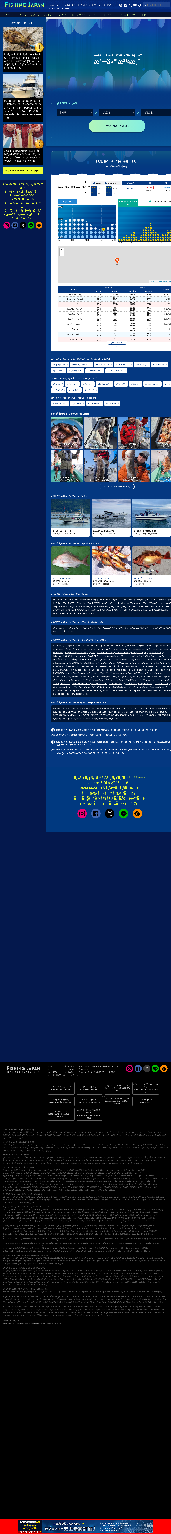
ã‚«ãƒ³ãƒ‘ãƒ (73, 715)
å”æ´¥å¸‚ (83, 1276)
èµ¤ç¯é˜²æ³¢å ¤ (121, 659)
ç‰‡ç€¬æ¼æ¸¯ (97, 1312)
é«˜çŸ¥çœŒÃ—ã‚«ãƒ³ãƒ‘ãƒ (31, 1243)
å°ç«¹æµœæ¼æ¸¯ (119, 673)
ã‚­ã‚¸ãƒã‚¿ (113, 719)
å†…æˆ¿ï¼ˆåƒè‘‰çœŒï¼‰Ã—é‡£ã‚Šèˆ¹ (18, 1179)
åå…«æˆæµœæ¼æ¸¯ (126, 666)
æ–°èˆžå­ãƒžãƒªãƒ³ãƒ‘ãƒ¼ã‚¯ (135, 1296)
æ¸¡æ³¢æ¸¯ (158, 656)
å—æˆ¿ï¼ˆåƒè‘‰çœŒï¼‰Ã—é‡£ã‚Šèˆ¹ (96, 1176)
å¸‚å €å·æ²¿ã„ (9, 1163)
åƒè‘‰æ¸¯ (51, 1312)
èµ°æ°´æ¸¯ (37, 1160)
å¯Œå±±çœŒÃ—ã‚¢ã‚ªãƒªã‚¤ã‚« (72, 1218)
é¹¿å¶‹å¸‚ (52, 1145)
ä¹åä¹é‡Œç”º (76, 1271)
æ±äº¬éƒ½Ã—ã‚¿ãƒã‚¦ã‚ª (66, 1215)
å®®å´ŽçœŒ (59, 613)
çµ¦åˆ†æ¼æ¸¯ (125, 670)
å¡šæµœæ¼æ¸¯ (77, 690)
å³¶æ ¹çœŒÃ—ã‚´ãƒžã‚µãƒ (148, 1231)
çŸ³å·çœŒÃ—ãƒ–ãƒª (128, 1218)
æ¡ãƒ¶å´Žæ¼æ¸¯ (139, 673)
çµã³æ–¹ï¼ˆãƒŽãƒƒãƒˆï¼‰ (100, 15)
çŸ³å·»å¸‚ (57, 384)
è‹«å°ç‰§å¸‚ (104, 1282)
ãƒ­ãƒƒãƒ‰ (143, 15)
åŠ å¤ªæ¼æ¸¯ (117, 1292)
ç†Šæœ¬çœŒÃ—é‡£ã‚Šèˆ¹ (68, 1187)
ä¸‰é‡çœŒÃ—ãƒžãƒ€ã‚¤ (68, 1226)
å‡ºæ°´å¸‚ (20, 1285)
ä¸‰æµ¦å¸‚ (33, 1145)
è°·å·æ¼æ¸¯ (115, 683)
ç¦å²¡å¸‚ (32, 1148)
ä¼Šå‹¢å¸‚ (68, 1276)
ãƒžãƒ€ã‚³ (144, 708)
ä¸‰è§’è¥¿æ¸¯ (113, 1310)
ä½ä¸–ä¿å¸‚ (59, 1276)
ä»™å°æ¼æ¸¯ (91, 646)
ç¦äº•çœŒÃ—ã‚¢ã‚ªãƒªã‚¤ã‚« (74, 1221)
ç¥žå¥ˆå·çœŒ (58, 1132)
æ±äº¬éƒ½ (151, 599)
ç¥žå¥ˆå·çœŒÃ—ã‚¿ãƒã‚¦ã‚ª (147, 1215)
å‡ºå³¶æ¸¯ (76, 663)
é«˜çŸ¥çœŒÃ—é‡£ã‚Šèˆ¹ (49, 1187)
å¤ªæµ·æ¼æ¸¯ (76, 1163)
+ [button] (61, 250)
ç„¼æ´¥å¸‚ (40, 1279)
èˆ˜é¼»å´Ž (139, 677)
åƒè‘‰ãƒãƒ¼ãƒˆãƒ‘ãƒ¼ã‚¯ (24, 1312)
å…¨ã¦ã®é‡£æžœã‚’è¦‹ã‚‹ (117, 486)
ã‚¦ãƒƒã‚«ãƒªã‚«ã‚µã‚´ (109, 715)
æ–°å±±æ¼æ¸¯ (142, 663)
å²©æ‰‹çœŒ (59, 403)
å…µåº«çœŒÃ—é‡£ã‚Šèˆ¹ (71, 1181)
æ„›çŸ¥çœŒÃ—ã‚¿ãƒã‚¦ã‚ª (31, 1226)
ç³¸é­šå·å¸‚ (67, 1282)
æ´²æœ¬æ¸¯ (122, 1310)
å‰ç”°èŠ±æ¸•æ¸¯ (139, 652)
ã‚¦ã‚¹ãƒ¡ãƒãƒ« (59, 712)
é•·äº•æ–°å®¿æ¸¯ (138, 1160)
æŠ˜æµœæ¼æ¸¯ (138, 690)
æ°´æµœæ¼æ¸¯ (95, 690)
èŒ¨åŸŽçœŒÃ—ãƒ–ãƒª (69, 1212)
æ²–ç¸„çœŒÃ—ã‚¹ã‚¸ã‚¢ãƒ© (101, 1251)
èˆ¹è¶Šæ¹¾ (58, 666)
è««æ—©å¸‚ (43, 1285)
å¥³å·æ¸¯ (120, 646)
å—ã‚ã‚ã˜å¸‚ (9, 1285)
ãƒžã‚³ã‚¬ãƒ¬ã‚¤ (91, 708)
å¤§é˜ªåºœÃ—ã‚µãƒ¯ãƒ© (46, 1228)
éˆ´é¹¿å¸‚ (47, 1279)
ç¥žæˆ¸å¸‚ (159, 1271)
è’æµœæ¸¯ (58, 649)
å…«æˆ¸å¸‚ (94, 1279)
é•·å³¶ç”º (107, 1273)
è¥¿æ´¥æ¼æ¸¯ (137, 1163)
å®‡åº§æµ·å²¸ (59, 364)
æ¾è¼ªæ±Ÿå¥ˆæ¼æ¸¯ (63, 1160)
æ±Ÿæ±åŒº (80, 1148)
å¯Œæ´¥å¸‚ (112, 1145)
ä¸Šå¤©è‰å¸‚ (118, 1276)
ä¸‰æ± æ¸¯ (103, 1296)
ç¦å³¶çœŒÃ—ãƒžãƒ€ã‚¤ (139, 1210)
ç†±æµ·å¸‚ (88, 1148)
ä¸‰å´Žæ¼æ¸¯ (40, 1312)
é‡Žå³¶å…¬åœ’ (33, 1296)
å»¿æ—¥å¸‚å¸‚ (15, 1282)
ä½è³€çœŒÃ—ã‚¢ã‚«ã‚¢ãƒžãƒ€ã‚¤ (15, 1248)
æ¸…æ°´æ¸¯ (87, 1296)
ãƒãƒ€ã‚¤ (161, 712)
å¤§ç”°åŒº (137, 1148)
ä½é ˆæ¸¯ (152, 659)
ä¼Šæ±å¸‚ (153, 1145)
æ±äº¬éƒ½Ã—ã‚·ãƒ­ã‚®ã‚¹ (86, 1215)
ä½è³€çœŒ (121, 610)
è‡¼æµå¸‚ (14, 1279)
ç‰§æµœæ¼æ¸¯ (80, 694)
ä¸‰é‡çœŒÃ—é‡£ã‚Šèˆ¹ (69, 1184)
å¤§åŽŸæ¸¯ (16, 1158)
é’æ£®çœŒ (72, 599)
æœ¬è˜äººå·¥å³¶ (28, 1315)
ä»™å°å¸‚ (87, 384)
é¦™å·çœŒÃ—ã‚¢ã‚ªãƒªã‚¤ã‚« (103, 1239)
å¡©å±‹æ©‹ (58, 371)
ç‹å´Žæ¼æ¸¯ (141, 670)
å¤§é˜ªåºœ (58, 606)
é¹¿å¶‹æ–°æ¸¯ (133, 1158)
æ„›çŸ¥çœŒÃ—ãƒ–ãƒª (146, 1221)
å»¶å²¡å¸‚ (6, 1273)
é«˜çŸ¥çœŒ (58, 610)
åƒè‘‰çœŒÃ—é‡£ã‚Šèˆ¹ (100, 1179)
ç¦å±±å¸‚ (122, 1273)
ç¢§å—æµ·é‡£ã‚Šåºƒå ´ (127, 1299)
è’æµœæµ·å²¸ (129, 656)
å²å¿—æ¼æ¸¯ (9, 1160)
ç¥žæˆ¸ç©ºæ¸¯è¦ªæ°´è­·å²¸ (43, 1310)
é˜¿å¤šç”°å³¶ (75, 371)
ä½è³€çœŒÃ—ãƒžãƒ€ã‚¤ (38, 1248)
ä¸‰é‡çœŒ (159, 1132)
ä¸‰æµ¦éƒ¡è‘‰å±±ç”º (17, 1151)
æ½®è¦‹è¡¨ (66, 8)
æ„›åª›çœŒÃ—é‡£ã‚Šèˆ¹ (30, 1187)
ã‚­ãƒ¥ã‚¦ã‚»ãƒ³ (125, 715)
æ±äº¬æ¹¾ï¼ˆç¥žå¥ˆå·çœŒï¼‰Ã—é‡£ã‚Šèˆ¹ (123, 1173)
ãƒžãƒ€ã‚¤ (72, 712)
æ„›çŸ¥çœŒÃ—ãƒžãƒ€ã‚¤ (12, 1226)
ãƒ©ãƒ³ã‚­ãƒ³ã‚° (70, 5)
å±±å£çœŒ (138, 606)
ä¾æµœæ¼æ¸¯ (61, 694)
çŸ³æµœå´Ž (70, 666)
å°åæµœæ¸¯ (130, 1292)
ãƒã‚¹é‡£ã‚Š (60, 15)
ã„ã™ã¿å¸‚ (42, 1145)
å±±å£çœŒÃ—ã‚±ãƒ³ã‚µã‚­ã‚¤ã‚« (120, 1234)
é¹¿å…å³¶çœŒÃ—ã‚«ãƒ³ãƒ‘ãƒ (58, 1251)
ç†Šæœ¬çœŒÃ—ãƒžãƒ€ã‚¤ (118, 1248)
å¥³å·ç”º (120, 384)
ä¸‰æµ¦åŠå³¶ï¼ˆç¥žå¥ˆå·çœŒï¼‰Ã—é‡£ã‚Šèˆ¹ (21, 1173)
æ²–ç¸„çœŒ (88, 613)
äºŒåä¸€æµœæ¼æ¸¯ (116, 690)
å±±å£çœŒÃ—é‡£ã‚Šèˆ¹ (128, 1184)
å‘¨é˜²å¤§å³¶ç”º (23, 1271)
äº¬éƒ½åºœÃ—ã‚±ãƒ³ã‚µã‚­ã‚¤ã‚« (109, 1226)
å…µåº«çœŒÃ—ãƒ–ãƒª (64, 1228)
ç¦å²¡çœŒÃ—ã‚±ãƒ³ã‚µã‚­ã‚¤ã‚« (127, 1243)
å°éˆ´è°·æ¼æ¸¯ (115, 371)
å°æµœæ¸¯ (91, 649)
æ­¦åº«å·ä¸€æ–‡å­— (154, 1307)
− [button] (61, 254)
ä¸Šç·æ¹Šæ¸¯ (143, 1158)
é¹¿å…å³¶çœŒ (74, 613)
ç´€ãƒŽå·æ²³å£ (72, 1315)
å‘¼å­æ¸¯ (12, 1302)
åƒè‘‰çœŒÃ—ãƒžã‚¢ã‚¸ (30, 1215)
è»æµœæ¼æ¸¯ (104, 666)
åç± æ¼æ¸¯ (125, 677)
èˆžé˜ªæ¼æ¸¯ (73, 1292)
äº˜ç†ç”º (71, 384)
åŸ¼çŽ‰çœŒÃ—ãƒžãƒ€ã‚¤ (129, 1212)
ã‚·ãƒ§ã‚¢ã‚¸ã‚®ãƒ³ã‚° (77, 15)
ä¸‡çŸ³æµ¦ (73, 659)
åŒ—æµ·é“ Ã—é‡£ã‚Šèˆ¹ (109, 1184)
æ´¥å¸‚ (147, 1273)
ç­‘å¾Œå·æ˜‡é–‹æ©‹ (106, 1307)
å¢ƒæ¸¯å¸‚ (48, 1151)
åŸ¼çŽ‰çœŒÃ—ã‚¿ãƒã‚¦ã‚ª (108, 1212)
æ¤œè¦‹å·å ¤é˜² (73, 1302)
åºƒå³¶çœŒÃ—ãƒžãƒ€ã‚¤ (63, 1234)
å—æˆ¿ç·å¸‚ (92, 1145)
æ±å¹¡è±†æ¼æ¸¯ (140, 1307)
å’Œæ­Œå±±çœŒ (86, 606)
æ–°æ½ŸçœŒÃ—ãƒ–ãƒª (32, 1218)
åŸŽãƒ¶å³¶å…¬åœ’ (146, 1310)
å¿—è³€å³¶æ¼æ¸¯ (93, 1315)
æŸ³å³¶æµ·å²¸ (159, 364)
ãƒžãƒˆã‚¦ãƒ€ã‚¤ (60, 715)
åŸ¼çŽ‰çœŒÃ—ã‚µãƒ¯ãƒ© (88, 1212)
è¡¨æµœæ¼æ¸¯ (145, 683)
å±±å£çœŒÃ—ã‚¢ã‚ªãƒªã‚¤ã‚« (143, 1234)
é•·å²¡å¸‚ (27, 1151)
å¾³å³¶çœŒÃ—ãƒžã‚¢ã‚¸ (48, 1239)
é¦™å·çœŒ (71, 610)
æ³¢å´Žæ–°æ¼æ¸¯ (100, 1299)
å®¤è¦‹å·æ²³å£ (58, 1310)
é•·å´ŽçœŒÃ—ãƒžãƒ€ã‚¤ (57, 1248)
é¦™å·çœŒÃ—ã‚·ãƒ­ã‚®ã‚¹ (124, 1239)
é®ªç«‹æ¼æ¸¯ (155, 690)
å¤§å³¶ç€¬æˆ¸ (95, 656)
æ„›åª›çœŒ (96, 610)
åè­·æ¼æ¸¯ (8, 1307)
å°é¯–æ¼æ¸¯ (162, 683)
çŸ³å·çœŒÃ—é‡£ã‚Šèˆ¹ (107, 1190)
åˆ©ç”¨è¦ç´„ (84, 1069)
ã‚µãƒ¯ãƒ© (85, 715)
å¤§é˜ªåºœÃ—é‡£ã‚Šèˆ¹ (148, 1181)
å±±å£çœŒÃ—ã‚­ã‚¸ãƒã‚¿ (12, 1239)
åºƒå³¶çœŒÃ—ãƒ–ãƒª (80, 1234)
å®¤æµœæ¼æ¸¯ (61, 663)
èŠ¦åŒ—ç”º (91, 1276)
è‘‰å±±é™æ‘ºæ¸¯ (54, 1163)
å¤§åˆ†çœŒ (161, 610)
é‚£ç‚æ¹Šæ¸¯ (41, 1163)
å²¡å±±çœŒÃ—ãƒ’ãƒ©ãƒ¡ (45, 1234)
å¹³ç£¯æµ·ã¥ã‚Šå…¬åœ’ (126, 1302)
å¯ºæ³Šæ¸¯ (85, 1160)
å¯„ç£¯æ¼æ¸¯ (104, 659)
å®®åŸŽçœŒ (112, 599)
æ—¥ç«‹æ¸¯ (103, 1302)
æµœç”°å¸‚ (128, 1276)
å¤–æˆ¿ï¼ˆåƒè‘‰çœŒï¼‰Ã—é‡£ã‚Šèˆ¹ (90, 1173)
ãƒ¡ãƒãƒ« (114, 708)
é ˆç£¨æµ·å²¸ (77, 1296)
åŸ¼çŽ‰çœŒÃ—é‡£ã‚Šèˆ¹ (149, 1184)
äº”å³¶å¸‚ (76, 1276)
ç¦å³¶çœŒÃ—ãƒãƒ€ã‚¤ (12, 1212)
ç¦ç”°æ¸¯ (42, 1296)
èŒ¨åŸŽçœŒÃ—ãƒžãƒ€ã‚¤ (31, 1212)
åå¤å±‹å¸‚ (31, 1273)
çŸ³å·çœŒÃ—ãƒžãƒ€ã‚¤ (12, 1221)
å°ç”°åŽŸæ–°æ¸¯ (88, 1158)
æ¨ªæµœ (96, 1292)
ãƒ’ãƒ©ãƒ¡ (57, 708)
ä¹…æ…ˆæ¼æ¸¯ (75, 1158)
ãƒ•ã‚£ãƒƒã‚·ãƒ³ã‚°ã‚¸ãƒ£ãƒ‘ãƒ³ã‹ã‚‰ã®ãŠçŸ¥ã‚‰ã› (100, 1066)
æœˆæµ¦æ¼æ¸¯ (108, 663)
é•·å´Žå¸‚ (32, 1271)
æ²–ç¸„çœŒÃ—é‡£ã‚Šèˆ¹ (12, 1184)
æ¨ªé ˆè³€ (77, 1307)
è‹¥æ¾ (6, 1302)
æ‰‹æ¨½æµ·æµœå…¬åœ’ (104, 677)
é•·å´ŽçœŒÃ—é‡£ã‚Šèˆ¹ (128, 1187)
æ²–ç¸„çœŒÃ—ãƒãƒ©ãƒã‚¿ (140, 1251)
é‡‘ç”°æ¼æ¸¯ (108, 1160)
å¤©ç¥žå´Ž (112, 1302)
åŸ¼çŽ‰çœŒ (69, 1132)
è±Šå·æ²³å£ (158, 1302)
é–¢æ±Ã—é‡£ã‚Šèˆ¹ (10, 1170)
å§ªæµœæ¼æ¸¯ (115, 1163)
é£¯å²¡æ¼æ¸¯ (100, 1158)
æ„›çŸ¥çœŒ (139, 603)
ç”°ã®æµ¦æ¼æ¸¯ (82, 687)
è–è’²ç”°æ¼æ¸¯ (105, 652)
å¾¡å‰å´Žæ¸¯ (67, 1307)
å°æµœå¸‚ (24, 1148)
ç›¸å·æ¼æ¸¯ (130, 683)
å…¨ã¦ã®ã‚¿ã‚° (105, 5)
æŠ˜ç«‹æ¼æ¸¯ (158, 687)
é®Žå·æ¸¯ (58, 652)
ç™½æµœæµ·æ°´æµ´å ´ (140, 649)
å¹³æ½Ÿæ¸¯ (19, 1163)
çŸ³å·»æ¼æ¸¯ (107, 646)
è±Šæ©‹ (6, 1315)
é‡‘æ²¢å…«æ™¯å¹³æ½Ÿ (123, 1160)
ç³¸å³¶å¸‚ (16, 1148)
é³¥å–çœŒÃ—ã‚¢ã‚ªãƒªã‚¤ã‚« (59, 1231)
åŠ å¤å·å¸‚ (76, 1282)
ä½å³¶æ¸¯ (20, 1160)
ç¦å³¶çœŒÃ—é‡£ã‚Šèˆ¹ (32, 1190)
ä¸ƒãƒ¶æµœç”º (104, 384)
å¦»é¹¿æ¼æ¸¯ (8, 1312)
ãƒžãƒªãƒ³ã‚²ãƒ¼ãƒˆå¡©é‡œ (150, 646)
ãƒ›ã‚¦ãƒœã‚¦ (83, 712)
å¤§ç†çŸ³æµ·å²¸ (100, 673)
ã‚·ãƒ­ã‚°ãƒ (58, 719)
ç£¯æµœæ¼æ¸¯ (121, 649)
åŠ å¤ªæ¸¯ (153, 1158)
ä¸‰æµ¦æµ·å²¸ (8, 1299)
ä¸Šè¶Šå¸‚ (135, 1282)
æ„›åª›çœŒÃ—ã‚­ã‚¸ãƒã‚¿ (12, 1243)
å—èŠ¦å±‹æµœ (46, 1299)
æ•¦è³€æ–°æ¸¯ (56, 1307)
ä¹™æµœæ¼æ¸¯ (96, 1160)
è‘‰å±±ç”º (157, 1279)
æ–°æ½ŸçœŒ (86, 603)
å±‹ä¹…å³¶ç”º (94, 1282)
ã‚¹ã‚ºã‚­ (152, 712)
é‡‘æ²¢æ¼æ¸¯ (62, 1158)
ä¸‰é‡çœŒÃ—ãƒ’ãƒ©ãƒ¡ (88, 1226)
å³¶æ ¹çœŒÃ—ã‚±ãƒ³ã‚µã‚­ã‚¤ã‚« (105, 1231)
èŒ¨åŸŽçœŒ (73, 603)
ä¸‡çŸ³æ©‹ (154, 670)
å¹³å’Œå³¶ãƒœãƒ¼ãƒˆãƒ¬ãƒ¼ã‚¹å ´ (64, 1299)
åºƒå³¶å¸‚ (71, 1148)
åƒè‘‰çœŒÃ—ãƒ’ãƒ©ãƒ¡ (12, 1215)
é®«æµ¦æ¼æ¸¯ (76, 680)
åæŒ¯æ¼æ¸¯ (85, 666)
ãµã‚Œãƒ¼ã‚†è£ (35, 1302)
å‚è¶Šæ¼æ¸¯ (94, 371)
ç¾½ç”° (45, 1302)
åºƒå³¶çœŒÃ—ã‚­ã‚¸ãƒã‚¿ (98, 1234)
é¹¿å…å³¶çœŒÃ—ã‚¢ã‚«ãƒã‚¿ (35, 1251)
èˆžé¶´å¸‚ (101, 1279)
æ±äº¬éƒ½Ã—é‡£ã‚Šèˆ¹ (12, 1181)
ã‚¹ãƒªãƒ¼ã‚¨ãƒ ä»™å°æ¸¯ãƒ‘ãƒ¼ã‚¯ (80, 652)
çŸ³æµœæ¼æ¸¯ (99, 683)
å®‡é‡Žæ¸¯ (158, 1292)
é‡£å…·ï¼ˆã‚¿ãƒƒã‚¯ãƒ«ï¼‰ (125, 15)
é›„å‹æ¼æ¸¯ (156, 652)
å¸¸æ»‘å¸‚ (82, 1273)
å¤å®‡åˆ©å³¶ (59, 1315)
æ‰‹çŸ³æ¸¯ (141, 364)
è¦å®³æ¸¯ (111, 670)
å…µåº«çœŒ (71, 606)
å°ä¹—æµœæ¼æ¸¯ (95, 680)
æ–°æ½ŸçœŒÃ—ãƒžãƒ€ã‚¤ (13, 1218)
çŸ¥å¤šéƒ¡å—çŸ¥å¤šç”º (44, 1148)
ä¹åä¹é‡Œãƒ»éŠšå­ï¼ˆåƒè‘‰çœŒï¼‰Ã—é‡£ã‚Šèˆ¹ (134, 1176)
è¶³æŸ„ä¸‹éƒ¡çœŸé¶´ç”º (140, 1145)
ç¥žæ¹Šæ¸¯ (7, 1158)
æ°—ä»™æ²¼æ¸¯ (144, 656)
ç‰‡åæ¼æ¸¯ (102, 1163)
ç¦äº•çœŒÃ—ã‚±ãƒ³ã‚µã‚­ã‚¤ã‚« (32, 1221)
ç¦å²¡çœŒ (108, 610)
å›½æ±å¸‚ (34, 1285)
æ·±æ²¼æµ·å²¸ (104, 649)
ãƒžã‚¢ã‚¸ (66, 708)
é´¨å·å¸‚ (58, 1145)
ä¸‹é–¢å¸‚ (87, 1271)
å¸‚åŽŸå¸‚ (158, 1282)
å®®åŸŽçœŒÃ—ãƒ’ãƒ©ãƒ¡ (79, 1210)
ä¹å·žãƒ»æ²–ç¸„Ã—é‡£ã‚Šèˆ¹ (106, 1170)
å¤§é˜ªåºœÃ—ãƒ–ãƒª (29, 1228)
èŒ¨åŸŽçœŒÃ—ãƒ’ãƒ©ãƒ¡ (51, 1212)
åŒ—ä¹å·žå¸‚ (8, 1148)
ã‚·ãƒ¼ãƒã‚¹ (21, 15)
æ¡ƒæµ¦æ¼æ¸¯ (138, 659)
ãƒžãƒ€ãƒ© (104, 708)
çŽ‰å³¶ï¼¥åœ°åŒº (144, 1299)
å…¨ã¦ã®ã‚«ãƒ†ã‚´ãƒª (87, 5)
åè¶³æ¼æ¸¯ (60, 690)
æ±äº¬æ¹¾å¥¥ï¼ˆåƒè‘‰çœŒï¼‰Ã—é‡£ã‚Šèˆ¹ (51, 1179)
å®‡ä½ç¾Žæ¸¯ (47, 1160)
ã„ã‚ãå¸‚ (31, 1279)
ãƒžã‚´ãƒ (95, 715)
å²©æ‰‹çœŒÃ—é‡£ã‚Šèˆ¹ (12, 1190)
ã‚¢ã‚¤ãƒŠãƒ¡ (77, 708)
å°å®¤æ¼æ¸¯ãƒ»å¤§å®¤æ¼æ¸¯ (110, 687)
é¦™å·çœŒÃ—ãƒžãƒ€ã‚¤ (84, 1239)
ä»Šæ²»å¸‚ (108, 1276)
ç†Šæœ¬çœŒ (147, 610)
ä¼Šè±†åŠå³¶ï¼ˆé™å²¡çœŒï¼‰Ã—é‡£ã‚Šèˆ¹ (63, 1176)
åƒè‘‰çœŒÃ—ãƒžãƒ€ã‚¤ (149, 1212)
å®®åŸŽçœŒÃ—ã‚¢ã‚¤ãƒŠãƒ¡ (118, 1210)
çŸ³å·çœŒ (114, 603)
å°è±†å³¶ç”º (57, 1273)
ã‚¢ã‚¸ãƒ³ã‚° (47, 15)
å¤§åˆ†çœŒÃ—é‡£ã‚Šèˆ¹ (88, 1190)
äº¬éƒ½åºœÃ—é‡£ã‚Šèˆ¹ (30, 1184)
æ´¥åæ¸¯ (127, 1307)
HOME (51, 5)
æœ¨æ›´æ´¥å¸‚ (117, 1271)
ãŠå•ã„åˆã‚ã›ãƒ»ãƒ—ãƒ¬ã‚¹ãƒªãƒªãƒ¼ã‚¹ (97, 1072)
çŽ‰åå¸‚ (58, 1282)
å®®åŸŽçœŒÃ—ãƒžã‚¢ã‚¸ (98, 1210)
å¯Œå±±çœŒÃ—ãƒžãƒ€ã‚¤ (93, 1218)
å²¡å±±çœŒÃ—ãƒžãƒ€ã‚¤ (28, 1234)
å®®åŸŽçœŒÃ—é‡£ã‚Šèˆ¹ (50, 1184)
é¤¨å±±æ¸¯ (162, 1312)
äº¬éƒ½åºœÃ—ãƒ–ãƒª (128, 1226)
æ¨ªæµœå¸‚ (25, 1145)
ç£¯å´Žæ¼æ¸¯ (60, 659)
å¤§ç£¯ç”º (136, 1276)
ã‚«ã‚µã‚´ (93, 712)
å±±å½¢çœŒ (94, 403)
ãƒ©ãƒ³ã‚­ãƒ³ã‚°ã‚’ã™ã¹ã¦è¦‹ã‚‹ (22, 170)
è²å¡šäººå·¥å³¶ (105, 1292)
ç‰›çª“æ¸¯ (119, 1307)
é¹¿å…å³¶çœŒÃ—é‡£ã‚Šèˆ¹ (108, 1187)
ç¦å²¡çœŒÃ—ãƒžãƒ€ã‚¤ (86, 1243)
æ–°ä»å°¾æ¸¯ (15, 1315)
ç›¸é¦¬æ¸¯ (95, 1296)
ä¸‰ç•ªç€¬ (52, 1292)
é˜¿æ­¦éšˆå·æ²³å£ (73, 646)
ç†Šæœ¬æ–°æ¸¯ (75, 1312)
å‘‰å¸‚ (23, 1273)
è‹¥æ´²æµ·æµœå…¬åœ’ (11, 1292)
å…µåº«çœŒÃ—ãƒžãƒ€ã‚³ (100, 1228)
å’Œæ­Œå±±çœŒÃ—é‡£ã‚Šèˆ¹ (32, 1181)
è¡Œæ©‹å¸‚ (36, 1282)
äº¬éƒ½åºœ (100, 606)
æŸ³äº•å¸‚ (85, 1282)
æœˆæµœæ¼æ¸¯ (61, 683)
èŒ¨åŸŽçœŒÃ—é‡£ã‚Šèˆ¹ (157, 1179)
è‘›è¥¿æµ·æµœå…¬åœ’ (145, 1292)
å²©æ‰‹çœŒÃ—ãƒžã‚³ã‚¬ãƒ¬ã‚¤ (57, 1210)
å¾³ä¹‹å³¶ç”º (141, 1279)
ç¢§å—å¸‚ (132, 1279)
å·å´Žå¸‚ (27, 1285)
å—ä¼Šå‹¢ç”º (8, 1276)
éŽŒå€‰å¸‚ (64, 1148)
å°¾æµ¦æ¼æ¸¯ (125, 663)
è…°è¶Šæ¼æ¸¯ (121, 1158)
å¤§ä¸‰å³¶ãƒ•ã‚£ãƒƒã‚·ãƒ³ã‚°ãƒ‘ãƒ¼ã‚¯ (117, 1312)
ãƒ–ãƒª (123, 708)
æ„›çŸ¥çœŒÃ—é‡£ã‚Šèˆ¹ (90, 1181)
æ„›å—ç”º (153, 1276)
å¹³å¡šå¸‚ (34, 1151)
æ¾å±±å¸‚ (114, 1273)
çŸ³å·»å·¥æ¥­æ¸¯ (122, 652)
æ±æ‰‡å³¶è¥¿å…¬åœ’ (115, 1296)
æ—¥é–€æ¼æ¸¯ (87, 659)
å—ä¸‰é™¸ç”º (155, 628)
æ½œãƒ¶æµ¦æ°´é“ (81, 683)
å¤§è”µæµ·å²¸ (113, 1299)
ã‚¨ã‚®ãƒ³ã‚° (34, 15)
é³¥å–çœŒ (151, 606)
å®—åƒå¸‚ (16, 1145)
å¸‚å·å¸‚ (43, 1282)
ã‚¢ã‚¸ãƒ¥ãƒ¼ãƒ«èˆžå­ (19, 1296)
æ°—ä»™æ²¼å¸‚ (90, 628)
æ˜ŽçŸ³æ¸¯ (29, 1160)
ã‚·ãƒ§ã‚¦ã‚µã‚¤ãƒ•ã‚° (73, 719)
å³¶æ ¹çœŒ (164, 606)
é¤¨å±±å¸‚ (128, 1145)
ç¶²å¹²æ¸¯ (82, 1315)
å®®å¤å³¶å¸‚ (48, 1276)
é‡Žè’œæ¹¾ (132, 646)
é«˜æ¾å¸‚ (7, 1282)
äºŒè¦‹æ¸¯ (162, 1296)
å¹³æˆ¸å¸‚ (152, 1271)
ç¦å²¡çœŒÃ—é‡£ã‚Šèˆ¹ (138, 1179)
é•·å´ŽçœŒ (134, 610)
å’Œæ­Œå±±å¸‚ (103, 1145)
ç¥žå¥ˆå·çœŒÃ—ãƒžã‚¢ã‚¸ (105, 1215)
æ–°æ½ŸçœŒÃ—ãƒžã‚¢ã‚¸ (50, 1218)
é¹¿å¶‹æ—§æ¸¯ (51, 1158)
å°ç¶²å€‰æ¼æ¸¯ (62, 677)
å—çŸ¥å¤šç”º (155, 1273)
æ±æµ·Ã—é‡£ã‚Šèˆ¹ (42, 1170)
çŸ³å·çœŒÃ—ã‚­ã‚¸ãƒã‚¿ (146, 1218)
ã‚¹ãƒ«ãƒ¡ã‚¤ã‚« (115, 712)
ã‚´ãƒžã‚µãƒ (129, 712)
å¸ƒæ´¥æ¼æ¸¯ (123, 364)
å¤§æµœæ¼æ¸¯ (112, 656)
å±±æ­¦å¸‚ (6, 1151)
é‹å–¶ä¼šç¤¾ (71, 1075)
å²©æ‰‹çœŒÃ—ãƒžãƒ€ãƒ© (36, 1210)
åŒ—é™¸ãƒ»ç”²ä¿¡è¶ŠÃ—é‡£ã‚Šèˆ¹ (62, 1170)
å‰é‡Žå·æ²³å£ (99, 1310)
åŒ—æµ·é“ (59, 599)
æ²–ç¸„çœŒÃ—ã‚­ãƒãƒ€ (120, 1251)
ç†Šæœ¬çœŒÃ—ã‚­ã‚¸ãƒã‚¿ (13, 1251)
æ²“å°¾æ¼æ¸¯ (103, 364)
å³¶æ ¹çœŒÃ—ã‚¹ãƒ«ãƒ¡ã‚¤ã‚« (127, 1231)
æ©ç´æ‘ (56, 1279)
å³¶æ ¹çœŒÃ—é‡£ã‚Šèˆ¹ (51, 1190)
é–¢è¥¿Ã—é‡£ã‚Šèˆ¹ (26, 1170)
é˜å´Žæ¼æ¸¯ (26, 1158)
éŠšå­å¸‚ (40, 1151)
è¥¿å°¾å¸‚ (108, 1279)
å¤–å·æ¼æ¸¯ (30, 1163)
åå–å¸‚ (90, 390)
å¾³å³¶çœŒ (83, 610)
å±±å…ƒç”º (73, 390)
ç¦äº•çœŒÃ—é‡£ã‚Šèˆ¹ (52, 1181)
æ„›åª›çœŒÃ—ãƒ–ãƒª (159, 1239)
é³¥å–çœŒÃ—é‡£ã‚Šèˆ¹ (89, 1184)
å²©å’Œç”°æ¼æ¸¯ (80, 364)
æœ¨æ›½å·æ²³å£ (159, 1299)
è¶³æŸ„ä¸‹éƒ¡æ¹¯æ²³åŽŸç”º (111, 1148)
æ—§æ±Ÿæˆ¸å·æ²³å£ (64, 1296)
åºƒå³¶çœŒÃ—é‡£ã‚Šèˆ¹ (109, 1181)
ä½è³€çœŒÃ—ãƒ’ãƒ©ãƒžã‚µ (149, 1243)
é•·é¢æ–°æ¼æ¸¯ (160, 663)
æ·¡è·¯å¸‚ (109, 1271)
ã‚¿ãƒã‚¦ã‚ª (133, 708)
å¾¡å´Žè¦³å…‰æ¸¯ (61, 670)
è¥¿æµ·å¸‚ (149, 1279)
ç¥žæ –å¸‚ (145, 1148)
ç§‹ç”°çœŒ (77, 403)
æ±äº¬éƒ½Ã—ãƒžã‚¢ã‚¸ (48, 1215)
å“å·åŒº (97, 1148)
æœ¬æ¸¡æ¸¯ (46, 1307)
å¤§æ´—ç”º (100, 1276)
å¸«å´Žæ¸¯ (139, 1302)
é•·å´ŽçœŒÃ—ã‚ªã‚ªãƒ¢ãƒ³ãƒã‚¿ (96, 1248)
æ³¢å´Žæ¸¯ (126, 1163)
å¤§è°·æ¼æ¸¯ (134, 680)
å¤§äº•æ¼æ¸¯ (89, 1163)
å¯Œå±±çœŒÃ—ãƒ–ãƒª (111, 1218)
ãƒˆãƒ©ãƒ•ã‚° (141, 712)
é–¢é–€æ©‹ (147, 1302)
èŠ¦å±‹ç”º (74, 1279)
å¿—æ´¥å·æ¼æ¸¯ (75, 649)
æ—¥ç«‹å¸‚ (65, 1145)
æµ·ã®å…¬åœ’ (134, 1310)
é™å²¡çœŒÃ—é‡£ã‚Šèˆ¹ (119, 1179)
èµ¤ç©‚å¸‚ (142, 1282)
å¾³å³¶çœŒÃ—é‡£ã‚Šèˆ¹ (88, 1187)
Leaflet (152, 281)
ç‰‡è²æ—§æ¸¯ (151, 1160)
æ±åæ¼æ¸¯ (97, 670)
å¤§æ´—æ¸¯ (65, 1163)
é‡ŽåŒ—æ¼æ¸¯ (33, 1299)
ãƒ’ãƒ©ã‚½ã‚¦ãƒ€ (90, 719)
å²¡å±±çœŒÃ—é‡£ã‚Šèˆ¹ (12, 1187)
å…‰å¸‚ (87, 1279)
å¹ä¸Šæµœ (85, 1312)
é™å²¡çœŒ (151, 603)
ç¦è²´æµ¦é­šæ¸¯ (147, 666)
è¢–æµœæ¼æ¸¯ (151, 680)
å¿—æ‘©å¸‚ (41, 1273)
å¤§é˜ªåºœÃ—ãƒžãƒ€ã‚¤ (12, 1228)
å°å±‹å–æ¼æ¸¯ (116, 680)
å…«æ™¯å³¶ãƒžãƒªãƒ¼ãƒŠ (58, 1302)
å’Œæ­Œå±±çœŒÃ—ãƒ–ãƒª (141, 1228)
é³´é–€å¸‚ (48, 1271)
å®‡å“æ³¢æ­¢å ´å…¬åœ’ (148, 1312)
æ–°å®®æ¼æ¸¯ (61, 1312)
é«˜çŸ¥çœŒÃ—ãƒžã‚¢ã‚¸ (68, 1243)
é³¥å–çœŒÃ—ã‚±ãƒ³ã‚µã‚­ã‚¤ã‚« (35, 1231)
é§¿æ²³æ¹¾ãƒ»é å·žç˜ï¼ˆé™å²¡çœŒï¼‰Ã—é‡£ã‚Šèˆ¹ (24, 1176)
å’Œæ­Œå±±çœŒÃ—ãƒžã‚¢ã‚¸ (13, 1231)
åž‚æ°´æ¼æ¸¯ (35, 1307)
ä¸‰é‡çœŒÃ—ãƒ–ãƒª (50, 1226)
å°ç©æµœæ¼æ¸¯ (139, 687)
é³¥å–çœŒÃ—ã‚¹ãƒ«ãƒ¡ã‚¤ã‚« (82, 1231)
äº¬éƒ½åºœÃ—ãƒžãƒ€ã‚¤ (145, 1226)
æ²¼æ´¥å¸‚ (120, 1145)
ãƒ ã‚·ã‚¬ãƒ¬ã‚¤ (139, 715)
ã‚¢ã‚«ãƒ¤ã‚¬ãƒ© (154, 715)
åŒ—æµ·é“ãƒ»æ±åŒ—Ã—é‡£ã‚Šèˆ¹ (131, 1170)
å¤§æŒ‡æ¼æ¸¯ (91, 663)
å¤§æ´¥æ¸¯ (7, 1296)
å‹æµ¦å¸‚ (73, 1145)
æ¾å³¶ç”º (58, 390)
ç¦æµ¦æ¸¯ (77, 1160)
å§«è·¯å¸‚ (102, 1271)
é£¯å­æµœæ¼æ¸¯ (62, 687)
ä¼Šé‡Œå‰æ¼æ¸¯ (63, 673)
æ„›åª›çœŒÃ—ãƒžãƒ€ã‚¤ (142, 1239)
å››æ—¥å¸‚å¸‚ (67, 1273)
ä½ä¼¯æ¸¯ (16, 1310)
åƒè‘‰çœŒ (59, 603)
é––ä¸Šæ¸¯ (58, 646)
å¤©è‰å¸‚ (65, 1279)
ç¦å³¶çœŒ (111, 403)
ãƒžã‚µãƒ (103, 712)
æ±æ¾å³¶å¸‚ (151, 384)
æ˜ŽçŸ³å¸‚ (161, 1145)
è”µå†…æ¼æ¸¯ (60, 680)
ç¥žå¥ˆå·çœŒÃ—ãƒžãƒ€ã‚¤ (125, 1215)
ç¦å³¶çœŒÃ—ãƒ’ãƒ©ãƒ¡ (157, 1210)
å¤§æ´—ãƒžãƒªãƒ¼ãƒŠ (84, 1299)
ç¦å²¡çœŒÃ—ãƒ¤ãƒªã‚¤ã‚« (105, 1243)
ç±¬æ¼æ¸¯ (81, 656)
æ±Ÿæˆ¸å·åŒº (126, 1148)
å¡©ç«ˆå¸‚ (135, 384)
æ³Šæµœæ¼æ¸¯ (79, 670)
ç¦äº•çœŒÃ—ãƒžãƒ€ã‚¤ (53, 1221)
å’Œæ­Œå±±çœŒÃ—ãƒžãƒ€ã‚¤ (120, 1228)
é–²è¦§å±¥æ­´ (54, 8)
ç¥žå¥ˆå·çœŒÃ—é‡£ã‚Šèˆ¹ (80, 1179)
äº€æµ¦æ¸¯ (134, 1312)
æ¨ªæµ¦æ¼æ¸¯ (82, 673)
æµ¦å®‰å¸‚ (140, 1273)
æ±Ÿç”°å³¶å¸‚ (98, 1273)
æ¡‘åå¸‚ (50, 1282)
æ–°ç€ (60, 5)
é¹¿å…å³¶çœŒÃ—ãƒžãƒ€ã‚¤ (80, 1251)
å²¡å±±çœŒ (124, 606)
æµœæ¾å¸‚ (40, 1271)
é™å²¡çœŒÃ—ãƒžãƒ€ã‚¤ (94, 1221)
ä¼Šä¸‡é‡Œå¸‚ (37, 1276)
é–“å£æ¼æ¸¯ (39, 1158)
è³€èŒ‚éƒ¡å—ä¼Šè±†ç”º (159, 1148)
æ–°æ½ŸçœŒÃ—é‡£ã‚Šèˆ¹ (129, 1181)
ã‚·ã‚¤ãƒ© (103, 719)
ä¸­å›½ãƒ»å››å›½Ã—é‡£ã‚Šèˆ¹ (85, 1170)
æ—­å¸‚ (57, 1148)
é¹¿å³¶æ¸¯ (44, 1292)
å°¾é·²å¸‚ (120, 1282)
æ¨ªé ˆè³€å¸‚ (7, 1145)
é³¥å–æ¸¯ (94, 1307)
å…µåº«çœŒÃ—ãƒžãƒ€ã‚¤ (82, 1228)
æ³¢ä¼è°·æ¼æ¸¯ (82, 677)
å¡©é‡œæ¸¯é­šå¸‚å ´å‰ (64, 656)
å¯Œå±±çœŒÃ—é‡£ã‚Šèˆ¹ (147, 1187)
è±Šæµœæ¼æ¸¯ (85, 1292)
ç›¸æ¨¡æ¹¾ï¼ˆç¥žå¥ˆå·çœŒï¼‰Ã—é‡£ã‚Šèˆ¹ (57, 1173)
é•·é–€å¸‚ (161, 1276)
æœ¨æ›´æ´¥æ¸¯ (159, 1310)
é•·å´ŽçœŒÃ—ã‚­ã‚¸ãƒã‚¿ (75, 1248)
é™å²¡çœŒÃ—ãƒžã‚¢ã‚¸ (112, 1221)
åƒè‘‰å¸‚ (116, 1279)
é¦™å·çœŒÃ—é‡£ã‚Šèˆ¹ (69, 1190)
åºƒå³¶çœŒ (112, 606)
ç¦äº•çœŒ (126, 603)
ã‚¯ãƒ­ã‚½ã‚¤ (155, 708)
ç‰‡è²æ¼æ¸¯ (152, 1296)
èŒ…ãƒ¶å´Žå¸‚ (19, 1276)
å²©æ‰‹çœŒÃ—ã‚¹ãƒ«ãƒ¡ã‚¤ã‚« (14, 1210)
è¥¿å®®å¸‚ (127, 1282)
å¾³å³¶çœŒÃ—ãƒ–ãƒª (31, 1239)
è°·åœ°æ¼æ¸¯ (157, 673)
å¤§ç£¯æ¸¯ (7, 1310)
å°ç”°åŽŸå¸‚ (81, 1145)
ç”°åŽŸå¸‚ (6, 1279)
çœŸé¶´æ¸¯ (111, 1158)
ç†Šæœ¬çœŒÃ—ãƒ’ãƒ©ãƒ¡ (138, 1248)
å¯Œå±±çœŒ (101, 603)
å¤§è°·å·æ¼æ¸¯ (153, 677)
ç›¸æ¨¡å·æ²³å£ (20, 1299)
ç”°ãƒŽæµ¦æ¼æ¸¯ (85, 1310)
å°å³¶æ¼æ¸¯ (71, 1310)
